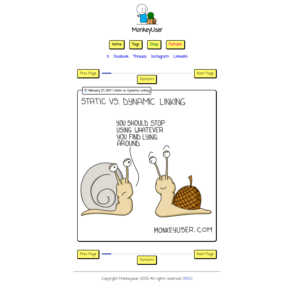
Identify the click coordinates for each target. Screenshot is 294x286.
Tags (135, 44)
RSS (187, 279)
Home (117, 44)
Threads (140, 57)
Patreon (175, 44)
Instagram (160, 57)
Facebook (121, 57)
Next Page (205, 73)
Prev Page (88, 73)
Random (147, 79)
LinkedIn (180, 57)
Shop (154, 44)
